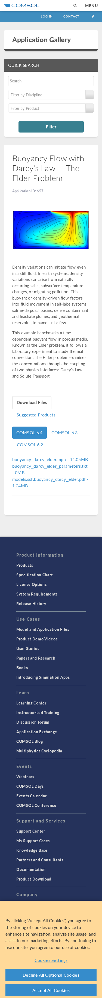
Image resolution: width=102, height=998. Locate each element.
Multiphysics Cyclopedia (39, 750)
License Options (31, 584)
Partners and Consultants (39, 859)
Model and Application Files (42, 629)
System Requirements (36, 594)
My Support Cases (33, 840)
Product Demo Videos (36, 639)
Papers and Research (35, 658)
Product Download (33, 879)
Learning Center (31, 703)
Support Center (30, 831)
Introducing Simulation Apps (43, 677)
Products (24, 565)
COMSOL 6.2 (30, 444)
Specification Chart (34, 574)
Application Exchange (36, 731)
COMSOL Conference (36, 805)
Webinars (25, 776)
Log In (46, 16)
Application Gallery (41, 39)
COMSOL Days (30, 786)
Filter (51, 126)
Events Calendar (31, 795)
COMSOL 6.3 (64, 432)
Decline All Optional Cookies (51, 976)
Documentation (31, 869)
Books (22, 667)
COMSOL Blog (29, 741)
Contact (71, 16)
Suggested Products (36, 415)
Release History (31, 603)
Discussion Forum (33, 722)
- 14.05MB (50, 459)
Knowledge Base (32, 850)
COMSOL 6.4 (29, 432)
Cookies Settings (51, 962)
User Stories (27, 648)
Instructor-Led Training (37, 712)
